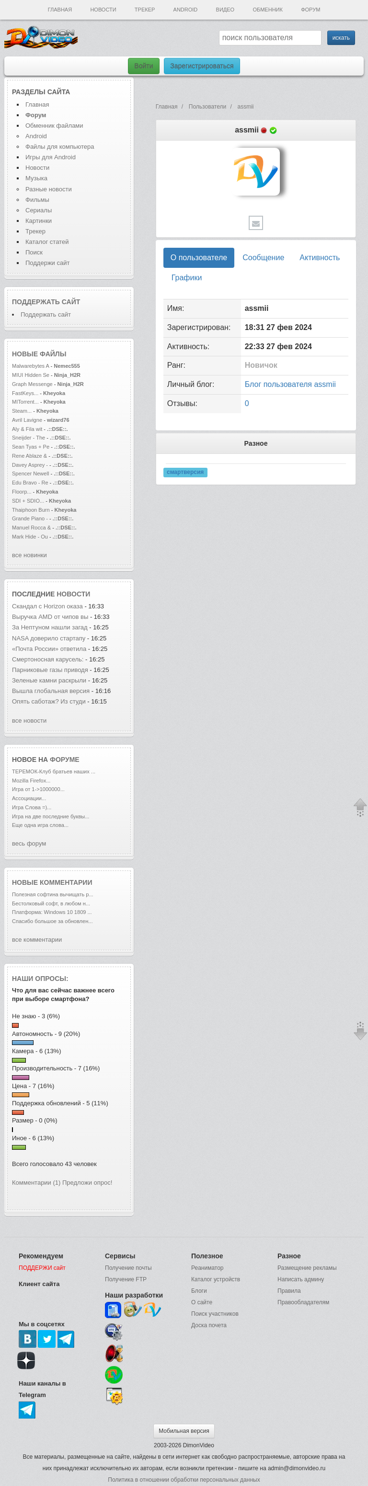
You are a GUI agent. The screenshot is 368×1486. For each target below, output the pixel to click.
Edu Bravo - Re (30, 482)
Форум (310, 9)
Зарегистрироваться (201, 66)
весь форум (29, 843)
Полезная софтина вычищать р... (52, 894)
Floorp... (22, 492)
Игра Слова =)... (31, 807)
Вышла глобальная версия (51, 690)
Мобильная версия (184, 1431)
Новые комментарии (52, 882)
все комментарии (37, 939)
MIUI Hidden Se (30, 375)
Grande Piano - (30, 518)
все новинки (29, 555)
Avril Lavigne (28, 420)
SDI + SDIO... (28, 501)
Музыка (36, 178)
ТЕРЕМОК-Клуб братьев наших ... (53, 771)
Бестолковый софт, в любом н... (51, 903)
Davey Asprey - (30, 465)
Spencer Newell (30, 473)
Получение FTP (126, 1279)
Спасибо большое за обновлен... (52, 921)
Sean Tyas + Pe (30, 447)
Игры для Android (50, 157)
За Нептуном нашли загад (50, 627)
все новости (29, 720)
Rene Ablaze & (30, 456)
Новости (103, 9)
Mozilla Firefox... (31, 780)
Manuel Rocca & (31, 527)
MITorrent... (25, 402)
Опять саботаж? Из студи (49, 701)
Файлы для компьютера (59, 146)
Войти (143, 66)
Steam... (22, 411)
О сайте (201, 1302)
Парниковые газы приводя (50, 669)
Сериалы (38, 210)
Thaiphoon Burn (31, 510)
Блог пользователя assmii (290, 384)
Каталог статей (47, 241)
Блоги (199, 1291)
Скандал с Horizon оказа (47, 606)
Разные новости (48, 189)
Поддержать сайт (46, 302)
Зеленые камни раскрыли (50, 680)
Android (185, 9)
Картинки (38, 220)
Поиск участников (215, 1313)
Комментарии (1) (36, 1182)
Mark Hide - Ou (30, 536)
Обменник (267, 9)
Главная (60, 9)
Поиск (34, 252)
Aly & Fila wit (27, 429)
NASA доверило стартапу (49, 638)
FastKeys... (25, 393)
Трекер (145, 9)
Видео (225, 9)
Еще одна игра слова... (40, 825)
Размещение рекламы (307, 1268)
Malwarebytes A (30, 366)
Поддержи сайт (47, 262)
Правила (289, 1291)
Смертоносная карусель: (48, 659)
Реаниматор (207, 1268)
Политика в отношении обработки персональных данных (184, 1479)
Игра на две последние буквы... (50, 816)
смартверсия (185, 472)
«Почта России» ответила (49, 648)
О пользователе (199, 257)
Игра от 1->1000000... (38, 789)
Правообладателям (303, 1302)
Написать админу (300, 1279)
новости (73, 594)
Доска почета (209, 1325)
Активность (319, 257)
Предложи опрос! (87, 1182)
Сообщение (263, 257)
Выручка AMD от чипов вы (50, 616)
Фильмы (37, 199)
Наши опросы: (40, 978)
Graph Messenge (32, 384)
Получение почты (128, 1268)
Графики (187, 278)
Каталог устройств (215, 1279)
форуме (65, 759)
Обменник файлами (54, 125)
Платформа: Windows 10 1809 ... (52, 912)
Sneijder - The (28, 437)
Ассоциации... (29, 798)
